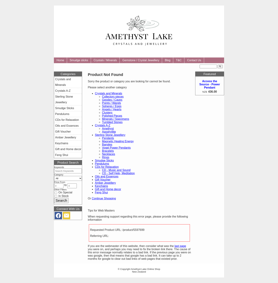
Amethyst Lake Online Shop (145, 269)
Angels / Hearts (111, 109)
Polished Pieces (112, 115)
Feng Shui (101, 192)
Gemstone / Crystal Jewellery (140, 60)
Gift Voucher (102, 179)
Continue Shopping (104, 198)
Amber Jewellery (105, 182)
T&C (179, 60)
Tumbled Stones (112, 122)
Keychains (101, 186)
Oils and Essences (106, 176)
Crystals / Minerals (105, 60)
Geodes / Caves (112, 99)
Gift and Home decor (108, 189)
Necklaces (108, 154)
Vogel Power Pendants (116, 147)
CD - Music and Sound (116, 170)
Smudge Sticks (104, 160)
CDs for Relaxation (107, 166)
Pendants (108, 138)
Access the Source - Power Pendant (209, 84)
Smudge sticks (79, 60)
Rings (105, 157)
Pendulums (102, 163)
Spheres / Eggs (111, 106)
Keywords (59, 167)
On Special (63, 192)
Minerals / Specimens (115, 118)
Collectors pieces (113, 96)
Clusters (107, 112)
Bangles (107, 144)
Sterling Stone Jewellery (110, 134)
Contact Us (194, 60)
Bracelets (108, 150)
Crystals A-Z (102, 125)
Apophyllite (109, 131)
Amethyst (108, 128)
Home (60, 60)
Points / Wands (111, 103)
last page (180, 246)
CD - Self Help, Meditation (118, 173)
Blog (167, 60)
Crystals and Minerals (108, 93)
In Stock (62, 195)
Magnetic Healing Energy (118, 141)
